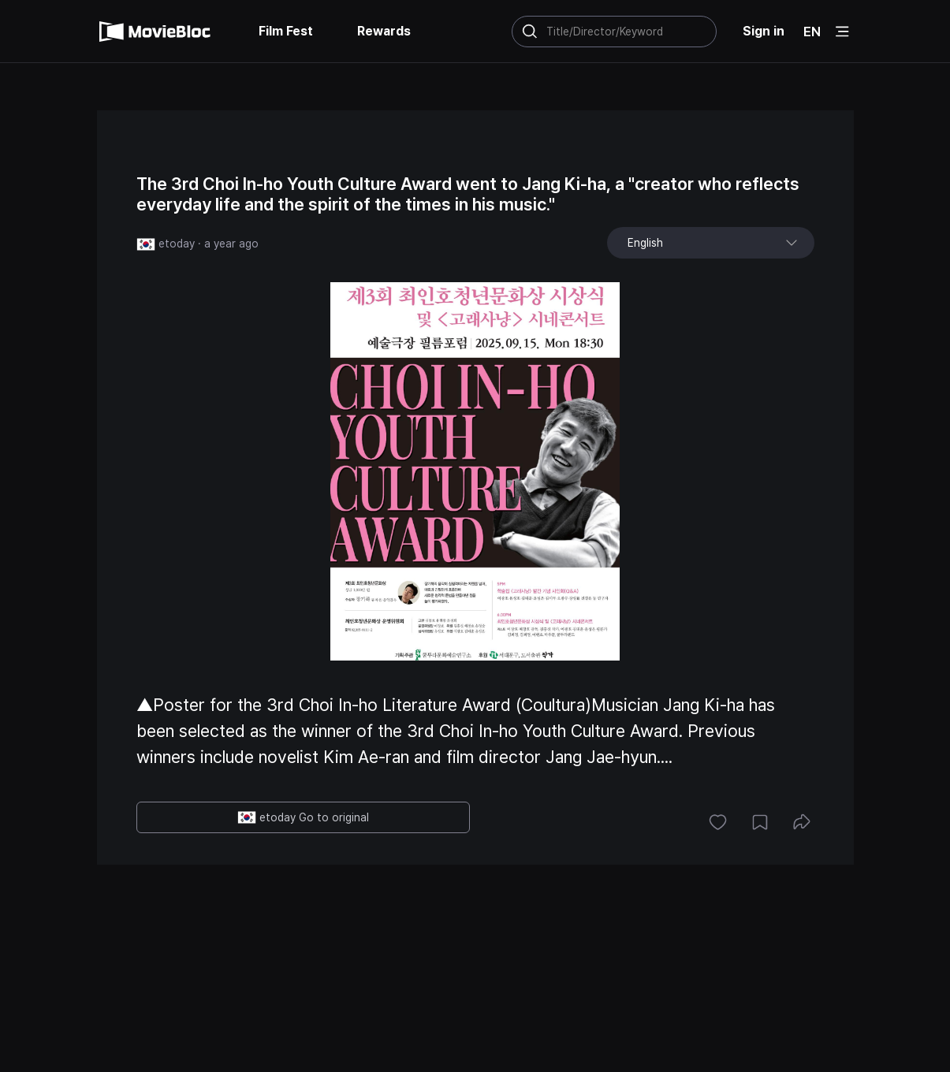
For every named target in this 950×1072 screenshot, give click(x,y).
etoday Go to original (303, 817)
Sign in (763, 31)
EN (812, 31)
